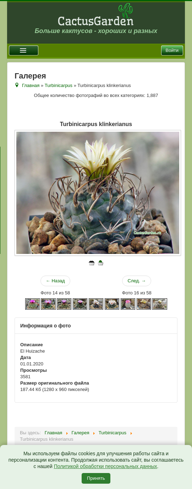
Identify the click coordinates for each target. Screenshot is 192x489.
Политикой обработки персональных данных (105, 466)
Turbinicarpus (58, 85)
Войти (172, 50)
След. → (136, 280)
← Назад (55, 280)
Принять (96, 478)
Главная (30, 85)
